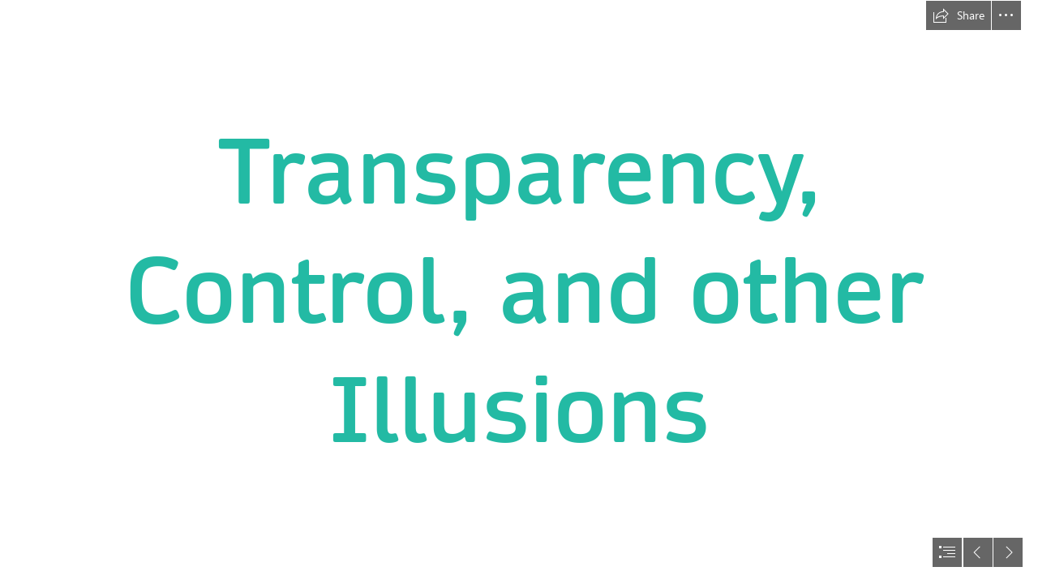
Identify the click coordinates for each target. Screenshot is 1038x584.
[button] (958, 15)
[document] (519, 292)
